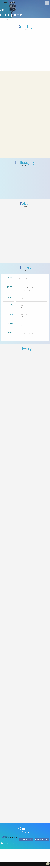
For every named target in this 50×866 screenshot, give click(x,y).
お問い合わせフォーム (42, 839)
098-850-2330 (6, 843)
